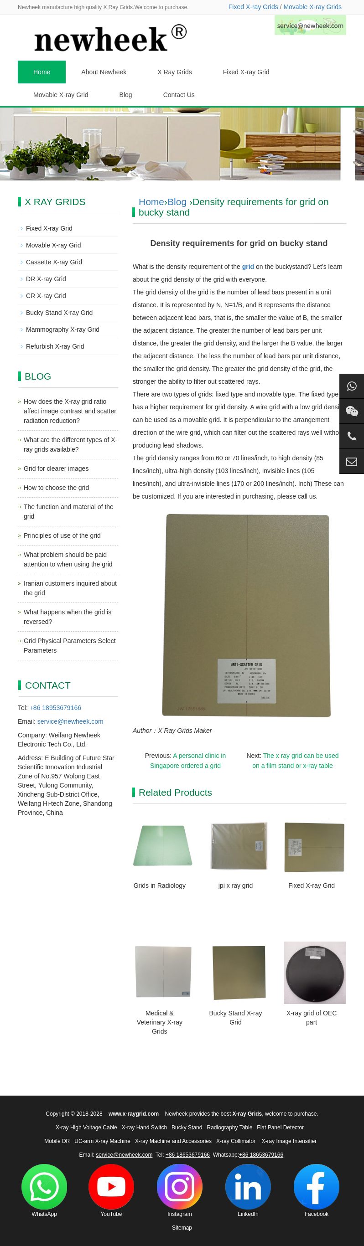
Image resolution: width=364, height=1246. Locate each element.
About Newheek (103, 72)
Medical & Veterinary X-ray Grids (159, 1022)
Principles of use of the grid (62, 535)
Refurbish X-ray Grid (55, 346)
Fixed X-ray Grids (253, 6)
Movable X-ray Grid (60, 94)
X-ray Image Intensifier (289, 1141)
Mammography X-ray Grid (62, 329)
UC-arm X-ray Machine (102, 1141)
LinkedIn (248, 1190)
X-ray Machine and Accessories (173, 1141)
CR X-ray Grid (46, 295)
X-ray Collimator (235, 1141)
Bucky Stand (187, 1127)
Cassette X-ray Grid (54, 262)
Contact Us (179, 94)
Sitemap (182, 1228)
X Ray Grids (174, 72)
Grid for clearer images (56, 468)
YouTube (111, 1190)
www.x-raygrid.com (134, 1114)
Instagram (180, 1190)
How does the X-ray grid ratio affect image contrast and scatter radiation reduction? (70, 411)
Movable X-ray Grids (312, 6)
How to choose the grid (56, 487)
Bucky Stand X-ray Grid (59, 312)
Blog (126, 94)
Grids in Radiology (160, 885)
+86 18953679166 (55, 707)
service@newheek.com (70, 721)
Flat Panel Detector (280, 1127)
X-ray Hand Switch (144, 1127)
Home (41, 72)
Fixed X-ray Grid (246, 72)
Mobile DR (57, 1141)
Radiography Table (229, 1127)
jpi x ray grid (235, 885)
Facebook (316, 1190)
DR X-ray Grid (46, 279)
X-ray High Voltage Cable (86, 1127)
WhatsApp (44, 1190)
